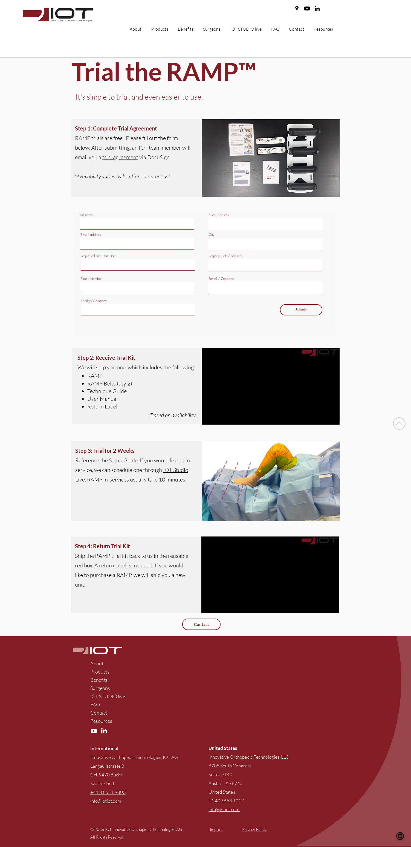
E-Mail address (90, 234)
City (212, 234)
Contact (98, 713)
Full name (86, 215)
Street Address (219, 215)
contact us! (157, 176)
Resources (101, 721)
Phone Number (91, 278)
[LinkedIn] (317, 8)
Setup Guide (123, 460)
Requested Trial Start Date (98, 256)
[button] (187, 29)
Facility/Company (94, 301)
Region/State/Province (225, 256)
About (96, 663)
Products (99, 672)
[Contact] (201, 624)
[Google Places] (296, 8)
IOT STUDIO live (107, 696)
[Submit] (301, 309)
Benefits (99, 680)
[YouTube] (307, 8)
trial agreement (120, 157)
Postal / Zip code (221, 278)
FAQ (95, 704)
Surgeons (100, 688)
